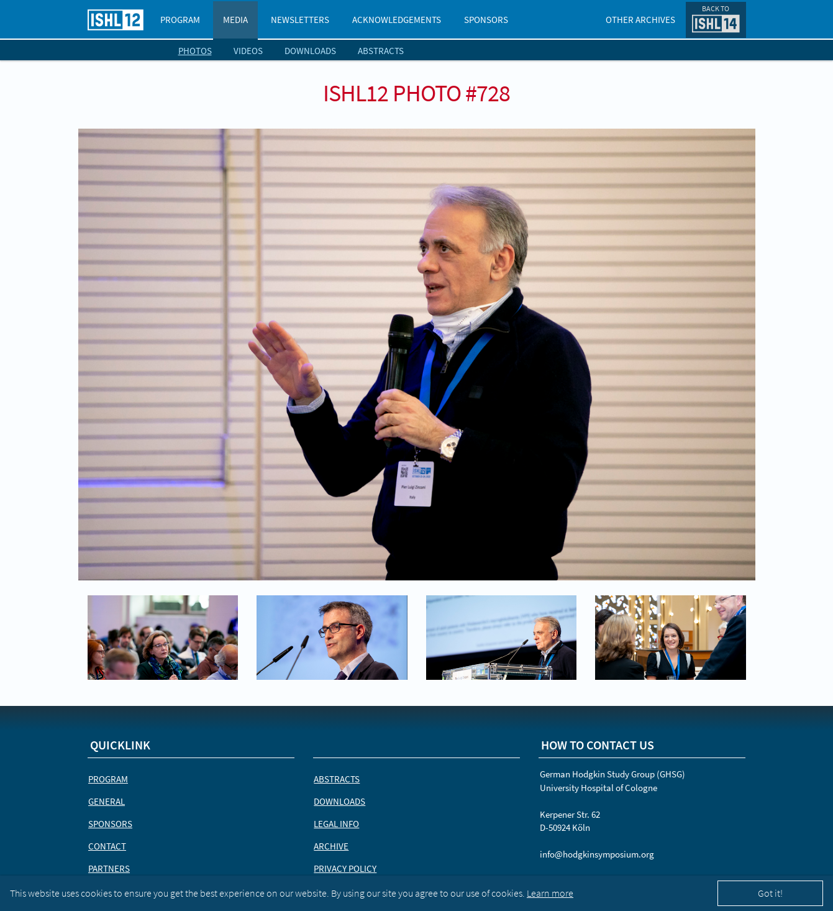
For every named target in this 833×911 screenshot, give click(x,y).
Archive (331, 846)
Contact (107, 846)
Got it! (770, 893)
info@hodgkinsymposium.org (597, 854)
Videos (248, 51)
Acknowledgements (396, 19)
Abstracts (381, 51)
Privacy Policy (345, 868)
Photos (195, 51)
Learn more (550, 893)
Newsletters (300, 19)
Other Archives (640, 19)
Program (180, 19)
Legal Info (336, 824)
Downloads (310, 51)
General (106, 801)
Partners (109, 868)
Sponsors (486, 19)
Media (235, 19)
